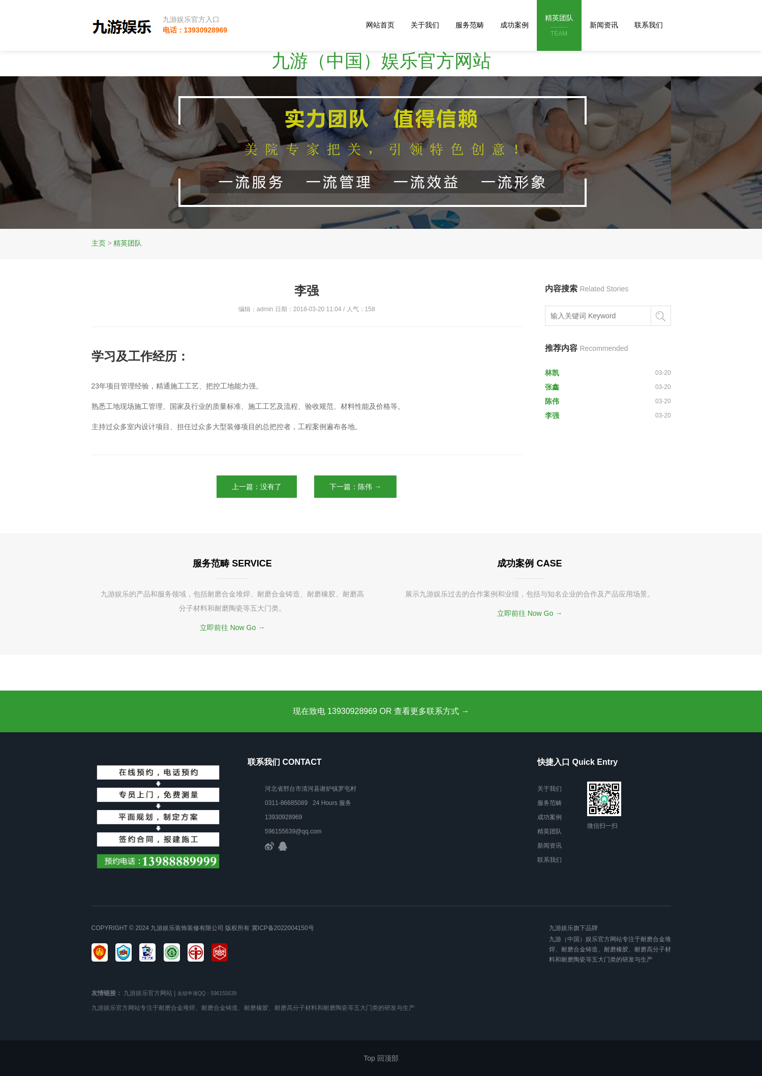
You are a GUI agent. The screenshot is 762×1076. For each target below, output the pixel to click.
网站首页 (380, 25)
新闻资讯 (604, 25)
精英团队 (559, 26)
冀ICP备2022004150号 (283, 928)
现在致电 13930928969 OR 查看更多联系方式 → (381, 711)
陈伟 (552, 401)
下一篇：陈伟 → (355, 487)
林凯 (552, 373)
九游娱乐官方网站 (148, 993)
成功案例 (514, 25)
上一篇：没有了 (257, 487)
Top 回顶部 (380, 1058)
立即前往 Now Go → (232, 627)
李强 (552, 415)
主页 (99, 243)
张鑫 (552, 387)
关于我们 (425, 25)
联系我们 (648, 25)
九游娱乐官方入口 (191, 19)
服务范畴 (469, 25)
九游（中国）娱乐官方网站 (381, 60)
